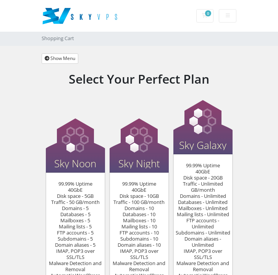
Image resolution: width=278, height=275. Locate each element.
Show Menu (60, 58)
